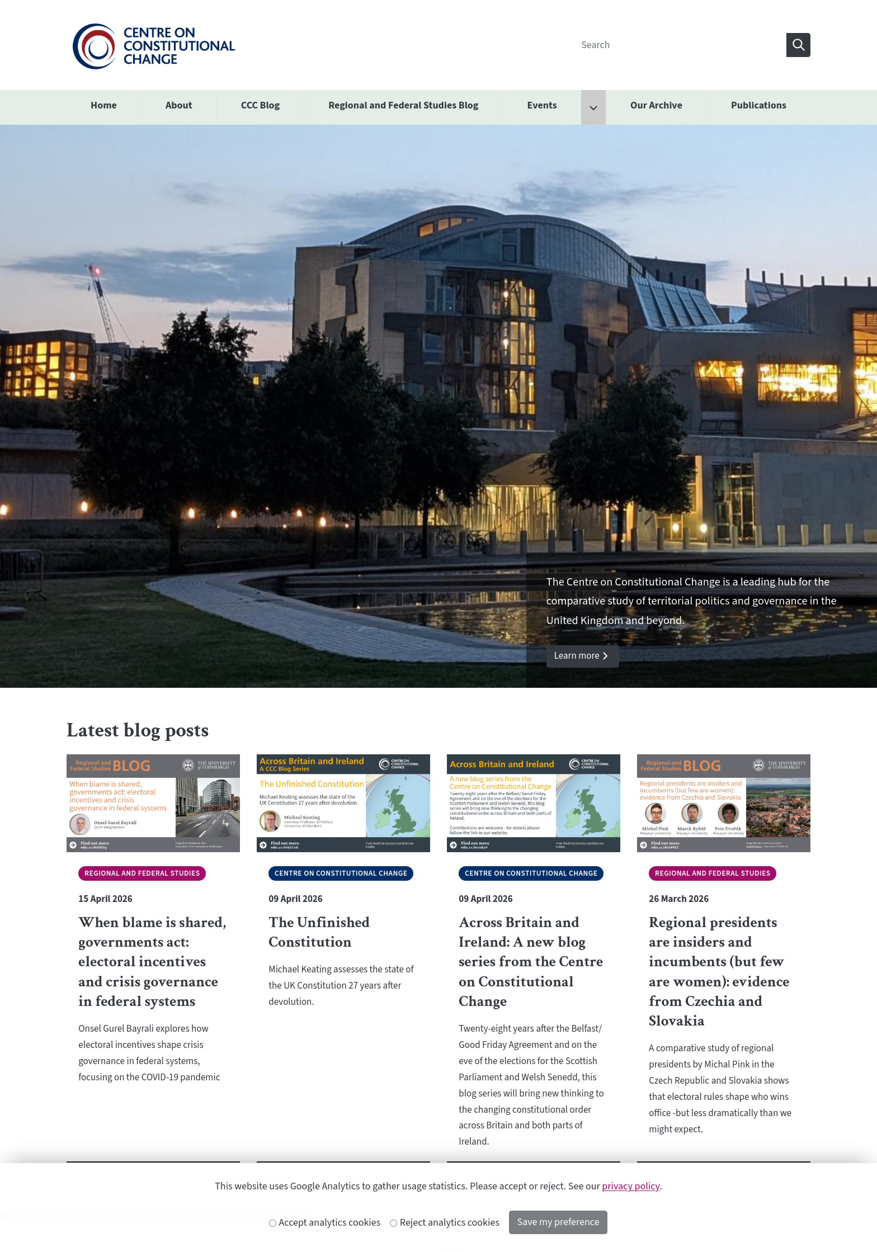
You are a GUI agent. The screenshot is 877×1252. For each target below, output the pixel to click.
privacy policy (630, 1186)
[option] (438, 406)
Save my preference (558, 1222)
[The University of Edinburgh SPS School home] (154, 44)
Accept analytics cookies (325, 1223)
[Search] (680, 45)
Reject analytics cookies (444, 1223)
